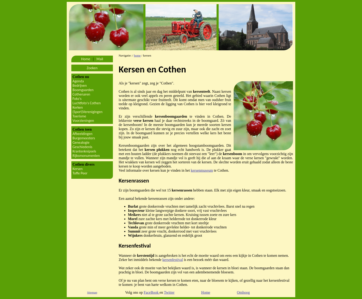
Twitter (169, 292)
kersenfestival (172, 260)
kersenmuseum (202, 170)
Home (205, 292)
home (137, 55)
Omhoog (243, 292)
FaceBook (152, 292)
